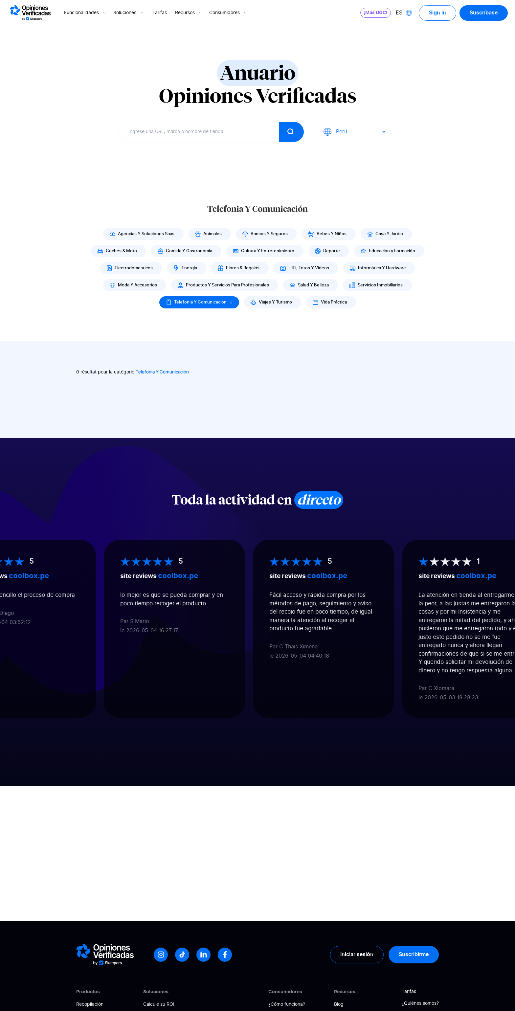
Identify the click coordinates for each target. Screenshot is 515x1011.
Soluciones (128, 13)
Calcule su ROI (158, 1004)
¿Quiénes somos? (420, 1003)
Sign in (437, 12)
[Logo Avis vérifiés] (30, 12)
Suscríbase (484, 12)
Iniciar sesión (356, 954)
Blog (339, 1004)
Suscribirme (414, 954)
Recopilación (89, 1004)
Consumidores (228, 13)
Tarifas (159, 13)
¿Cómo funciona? (286, 1004)
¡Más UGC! (375, 13)
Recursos (189, 13)
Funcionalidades (85, 13)
